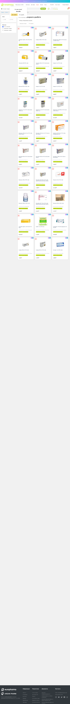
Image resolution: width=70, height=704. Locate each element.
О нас (45, 4)
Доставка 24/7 (35, 694)
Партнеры (25, 702)
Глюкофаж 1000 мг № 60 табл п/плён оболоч (59, 158)
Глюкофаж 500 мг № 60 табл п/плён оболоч (42, 158)
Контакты (28, 4)
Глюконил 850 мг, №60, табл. (24, 87)
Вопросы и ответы (35, 700)
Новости (24, 692)
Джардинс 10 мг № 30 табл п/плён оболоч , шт (42, 111)
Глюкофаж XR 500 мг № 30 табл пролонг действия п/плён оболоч (42, 181)
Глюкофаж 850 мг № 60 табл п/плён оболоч (25, 158)
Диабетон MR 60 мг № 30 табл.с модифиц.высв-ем (59, 134)
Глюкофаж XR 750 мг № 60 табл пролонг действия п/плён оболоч (42, 204)
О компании (25, 694)
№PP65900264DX (8, 696)
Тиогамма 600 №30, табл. (23, 63)
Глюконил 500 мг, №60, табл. (58, 203)
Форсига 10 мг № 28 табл (58, 180)
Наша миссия (25, 700)
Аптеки (41, 4)
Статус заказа (57, 4)
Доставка (33, 4)
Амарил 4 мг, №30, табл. (57, 87)
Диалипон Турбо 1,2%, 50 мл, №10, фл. (25, 41)
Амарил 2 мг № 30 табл (57, 63)
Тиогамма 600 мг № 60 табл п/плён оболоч (42, 64)
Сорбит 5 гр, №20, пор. (40, 227)
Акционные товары (23, 24)
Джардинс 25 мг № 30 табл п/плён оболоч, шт (25, 111)
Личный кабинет (66, 4)
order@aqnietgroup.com (62, 692)
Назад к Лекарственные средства (26, 21)
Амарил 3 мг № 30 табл (40, 87)
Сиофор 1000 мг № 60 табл (41, 40)
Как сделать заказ (36, 698)
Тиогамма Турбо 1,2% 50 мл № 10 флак (25, 228)
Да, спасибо (14, 14)
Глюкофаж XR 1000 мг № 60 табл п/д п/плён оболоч (60, 41)
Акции (37, 4)
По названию (31, 24)
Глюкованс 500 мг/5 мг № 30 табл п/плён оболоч (43, 134)
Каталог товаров (5, 8)
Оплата (33, 696)
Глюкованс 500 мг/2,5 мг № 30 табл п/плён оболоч (25, 134)
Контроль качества (36, 702)
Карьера (24, 698)
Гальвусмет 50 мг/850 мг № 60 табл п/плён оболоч (60, 111)
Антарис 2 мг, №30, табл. (58, 250)
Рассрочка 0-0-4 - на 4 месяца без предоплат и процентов (35, 1)
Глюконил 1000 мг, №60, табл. (24, 203)
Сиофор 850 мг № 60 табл (41, 250)
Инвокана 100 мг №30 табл (24, 180)
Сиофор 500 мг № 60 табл (24, 250)
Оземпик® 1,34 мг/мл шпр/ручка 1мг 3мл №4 (60, 228)
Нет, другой (21, 14)
